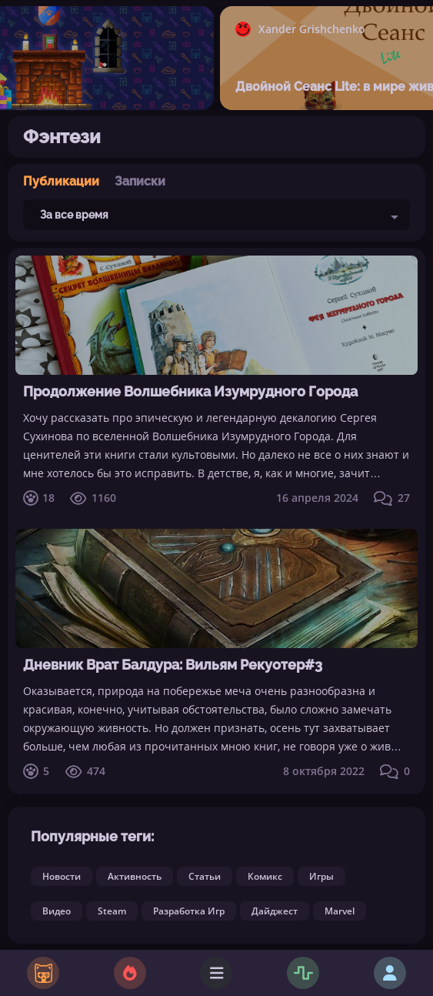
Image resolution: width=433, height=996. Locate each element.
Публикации (61, 181)
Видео (56, 910)
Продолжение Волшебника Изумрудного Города (190, 391)
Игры (321, 876)
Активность (135, 876)
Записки (140, 181)
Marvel (340, 910)
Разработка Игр (189, 910)
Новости (61, 876)
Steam (112, 910)
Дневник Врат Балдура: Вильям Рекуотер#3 (172, 665)
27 (392, 498)
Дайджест (274, 910)
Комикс (265, 876)
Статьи (204, 876)
